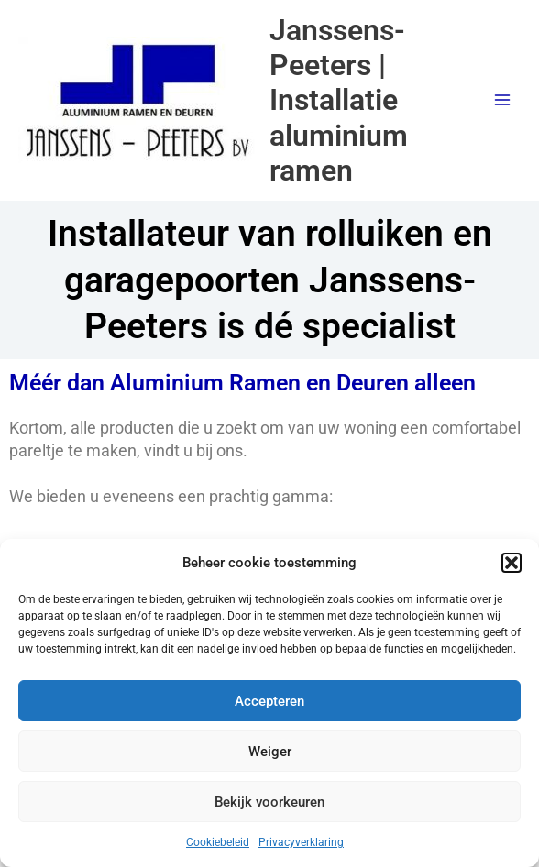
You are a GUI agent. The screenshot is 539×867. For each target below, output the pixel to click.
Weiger (270, 751)
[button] (511, 563)
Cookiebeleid (217, 842)
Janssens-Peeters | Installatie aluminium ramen (339, 100)
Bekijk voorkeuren (269, 802)
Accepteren (269, 701)
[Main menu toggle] (503, 100)
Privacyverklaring (301, 842)
